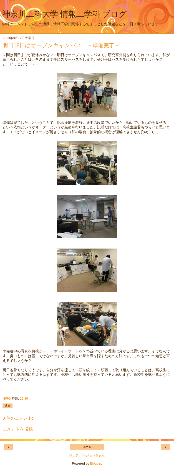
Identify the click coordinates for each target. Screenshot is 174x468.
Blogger (95, 463)
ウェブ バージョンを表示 (87, 455)
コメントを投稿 (18, 429)
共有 (7, 405)
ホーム (87, 446)
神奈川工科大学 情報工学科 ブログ (64, 14)
